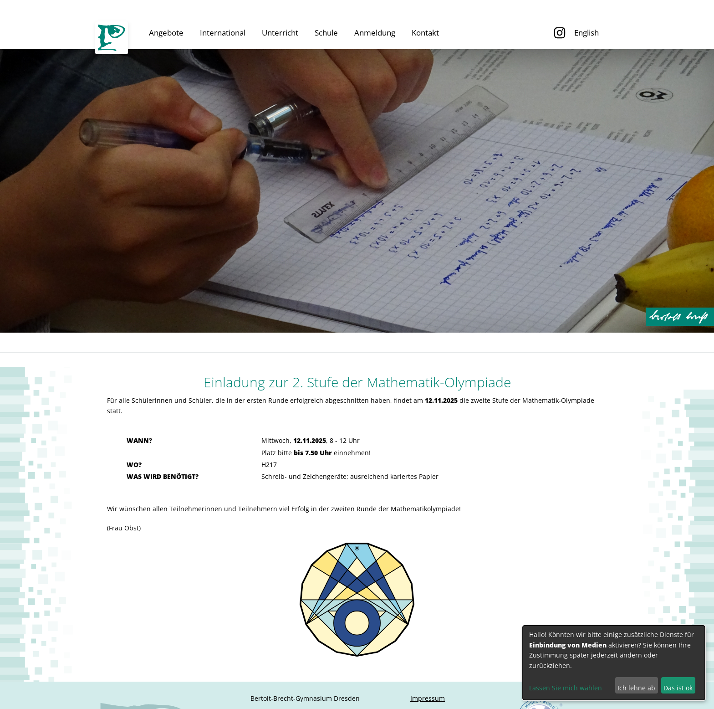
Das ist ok (678, 687)
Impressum (427, 698)
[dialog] (614, 663)
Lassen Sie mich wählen (565, 687)
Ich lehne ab (636, 687)
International (222, 32)
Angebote (166, 32)
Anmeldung (374, 32)
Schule (326, 32)
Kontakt (425, 32)
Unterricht (280, 32)
